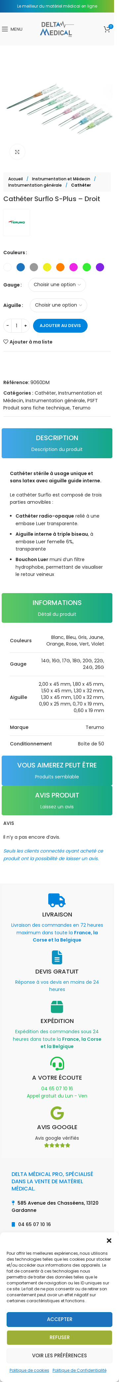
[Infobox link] (57, 918)
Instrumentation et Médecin (61, 179)
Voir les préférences (59, 1355)
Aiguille (12, 305)
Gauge (11, 285)
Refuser (60, 1337)
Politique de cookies (29, 1370)
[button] (109, 1240)
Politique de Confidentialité (79, 1370)
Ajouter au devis (60, 325)
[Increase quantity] (25, 326)
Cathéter (81, 185)
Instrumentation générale (35, 185)
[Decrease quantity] (7, 326)
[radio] (7, 267)
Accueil (16, 179)
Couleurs (14, 252)
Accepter (59, 1319)
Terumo (81, 408)
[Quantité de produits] (16, 326)
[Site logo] (57, 28)
